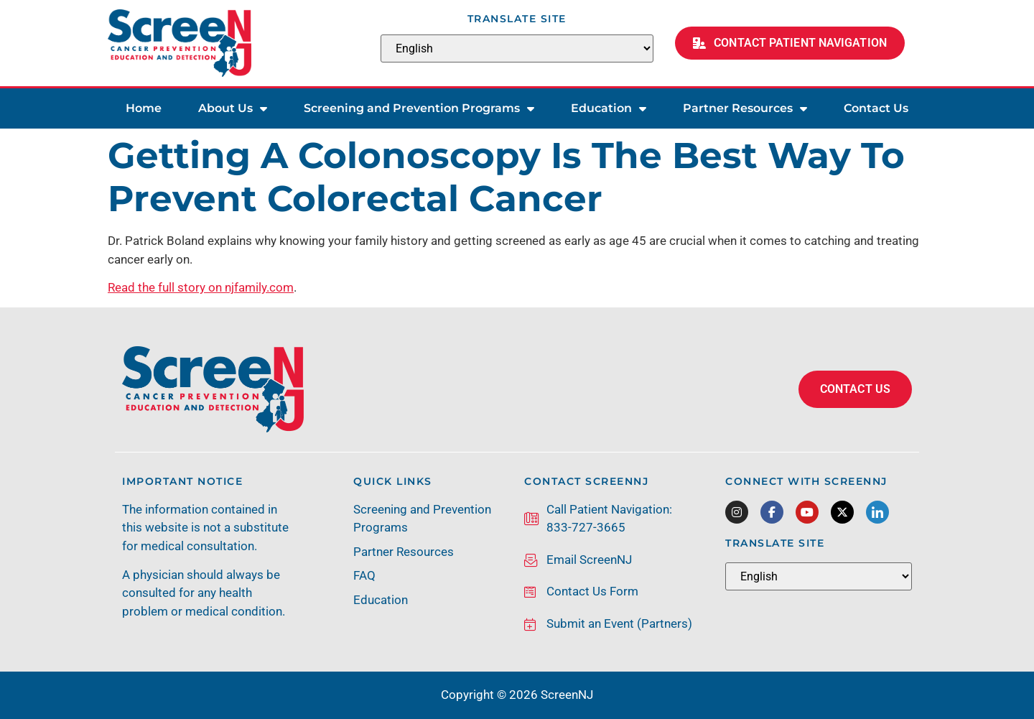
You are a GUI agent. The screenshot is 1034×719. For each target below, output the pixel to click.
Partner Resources (745, 108)
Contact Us (876, 108)
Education (608, 108)
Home (144, 108)
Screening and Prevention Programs (419, 108)
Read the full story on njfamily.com (201, 287)
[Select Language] (517, 48)
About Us (232, 108)
